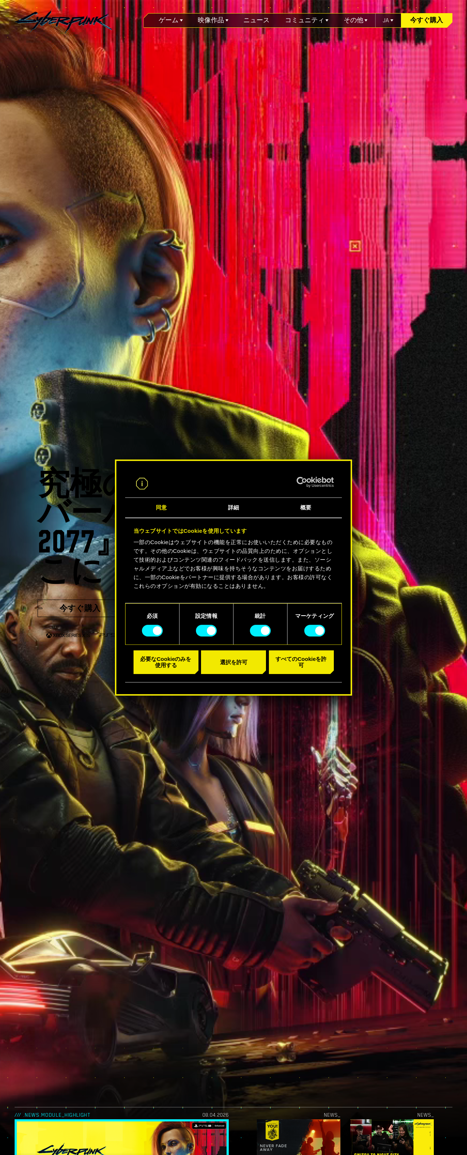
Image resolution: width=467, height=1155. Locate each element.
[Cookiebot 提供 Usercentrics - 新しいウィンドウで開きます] (302, 482)
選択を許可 (233, 662)
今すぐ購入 (426, 20)
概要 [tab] (305, 508)
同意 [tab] (161, 508)
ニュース (256, 20)
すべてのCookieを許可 (301, 662)
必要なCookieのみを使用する (165, 662)
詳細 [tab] (233, 508)
